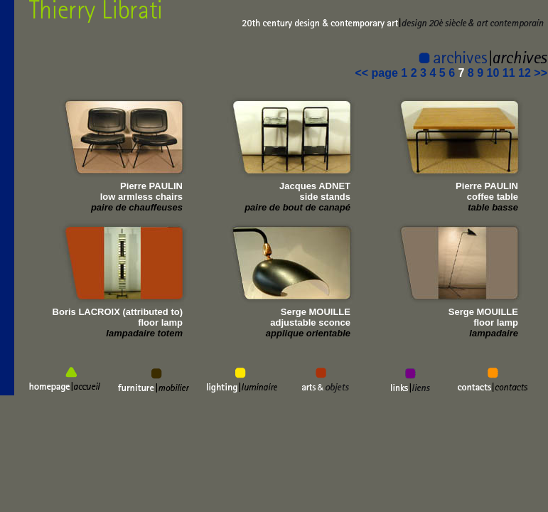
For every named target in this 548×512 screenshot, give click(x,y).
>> (540, 73)
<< (363, 73)
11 (509, 73)
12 (524, 73)
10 (493, 73)
